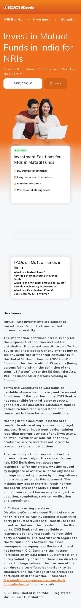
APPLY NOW (23, 83)
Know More (10, 73)
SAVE (55, 83)
